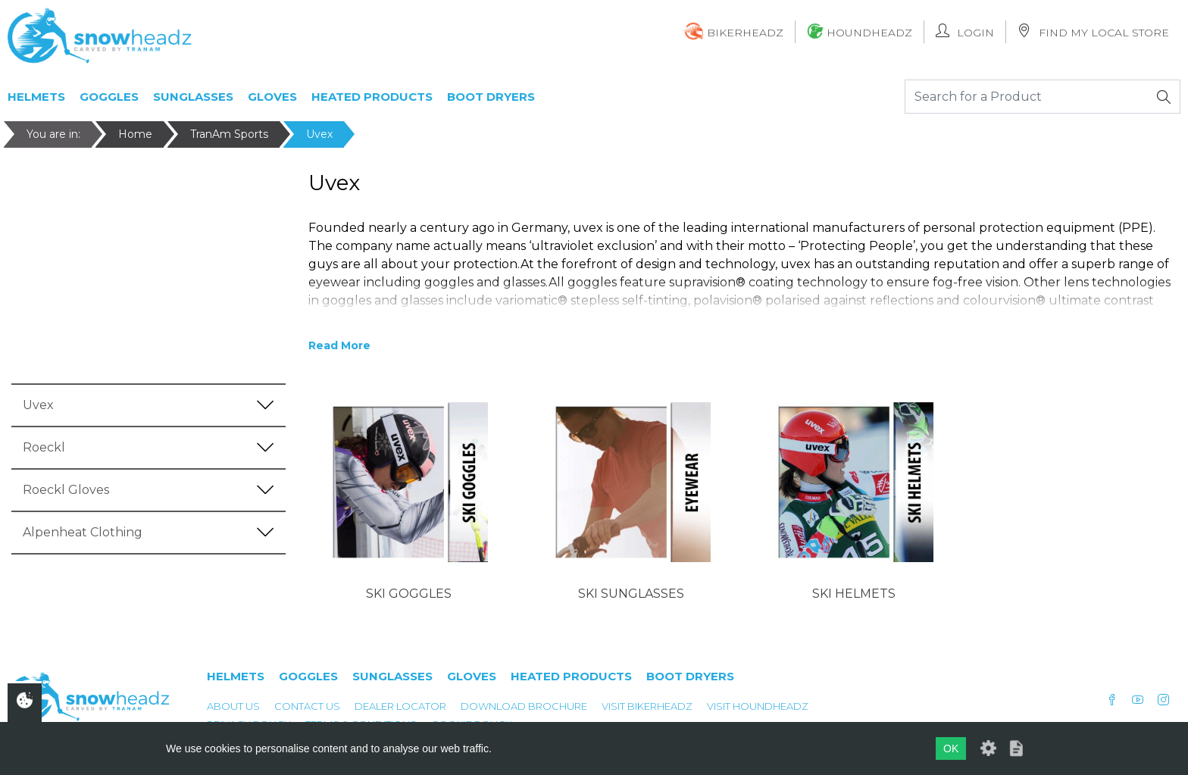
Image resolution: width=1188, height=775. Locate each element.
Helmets (36, 96)
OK (950, 748)
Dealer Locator (400, 706)
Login (965, 31)
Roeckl (44, 447)
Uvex (319, 134)
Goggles (109, 96)
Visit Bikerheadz (647, 706)
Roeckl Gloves (66, 490)
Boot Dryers (491, 96)
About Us (233, 706)
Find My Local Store (1093, 31)
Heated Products (372, 96)
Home (135, 134)
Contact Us (307, 706)
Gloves (272, 96)
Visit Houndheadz (757, 706)
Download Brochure (524, 706)
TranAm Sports (229, 134)
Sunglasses (193, 96)
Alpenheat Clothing (82, 532)
